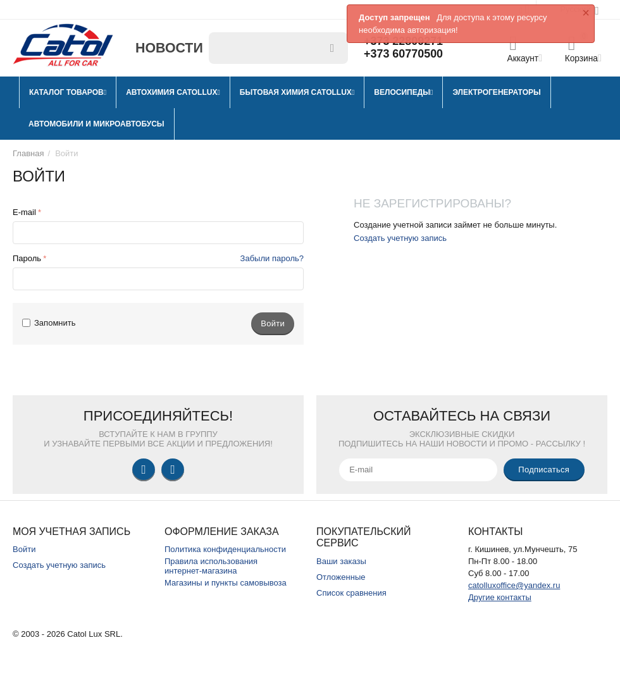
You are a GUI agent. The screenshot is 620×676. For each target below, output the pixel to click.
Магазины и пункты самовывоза (225, 582)
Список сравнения (351, 593)
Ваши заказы (341, 561)
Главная (28, 153)
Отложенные (341, 577)
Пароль (27, 258)
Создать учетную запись (400, 238)
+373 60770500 (403, 54)
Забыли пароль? (272, 258)
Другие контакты (499, 597)
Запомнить (49, 323)
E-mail (24, 212)
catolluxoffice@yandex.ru (514, 585)
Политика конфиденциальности (225, 549)
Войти (24, 549)
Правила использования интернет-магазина (210, 565)
